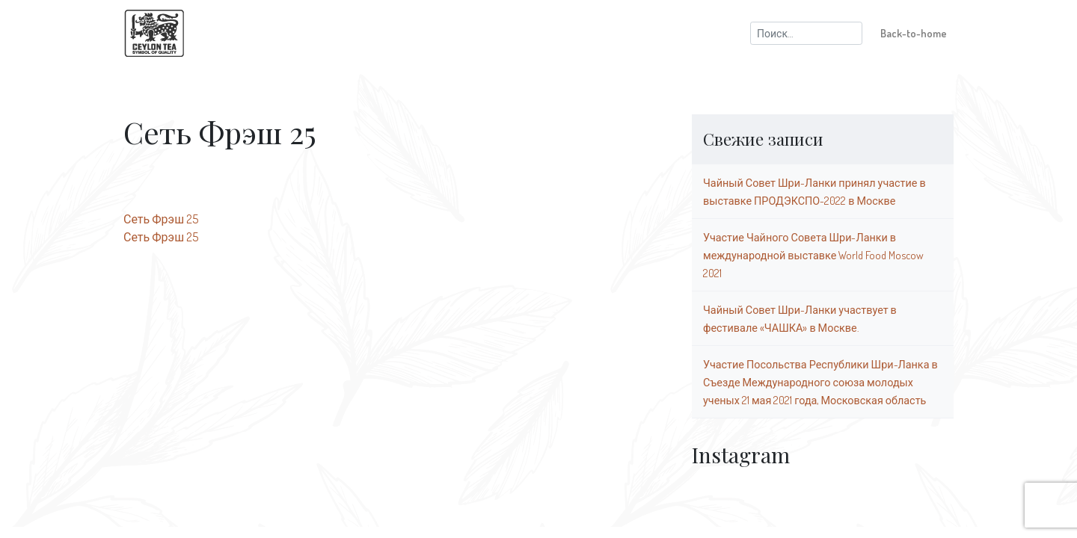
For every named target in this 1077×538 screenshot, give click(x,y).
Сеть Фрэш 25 (160, 218)
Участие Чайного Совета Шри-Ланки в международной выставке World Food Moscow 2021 (813, 254)
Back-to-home (913, 33)
